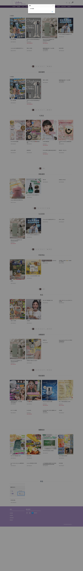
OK (52, 11)
